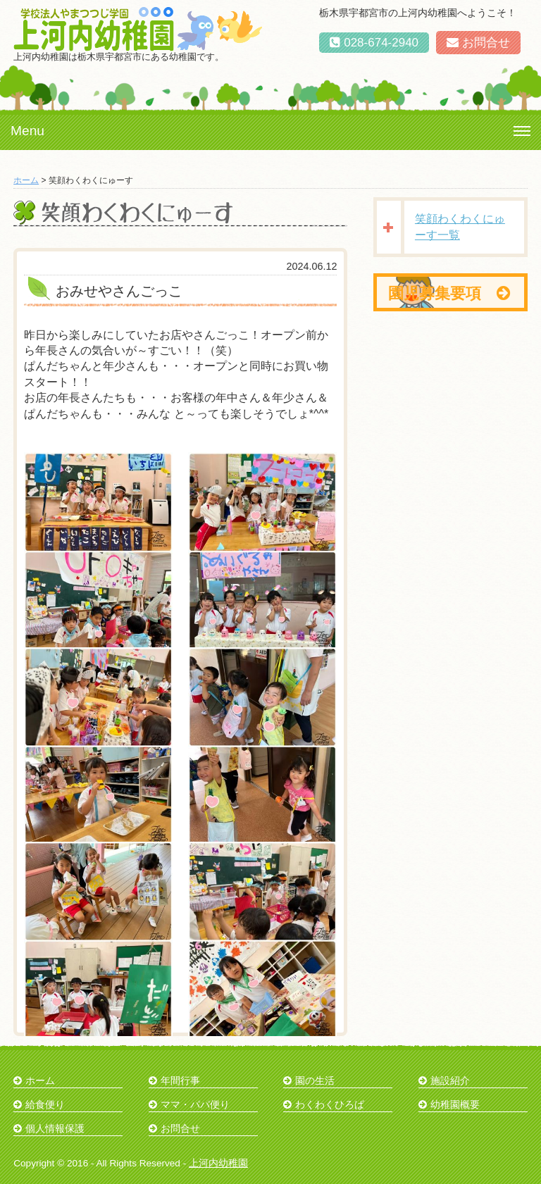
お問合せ (478, 42)
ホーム (26, 180)
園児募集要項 (449, 293)
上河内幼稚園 (218, 1163)
